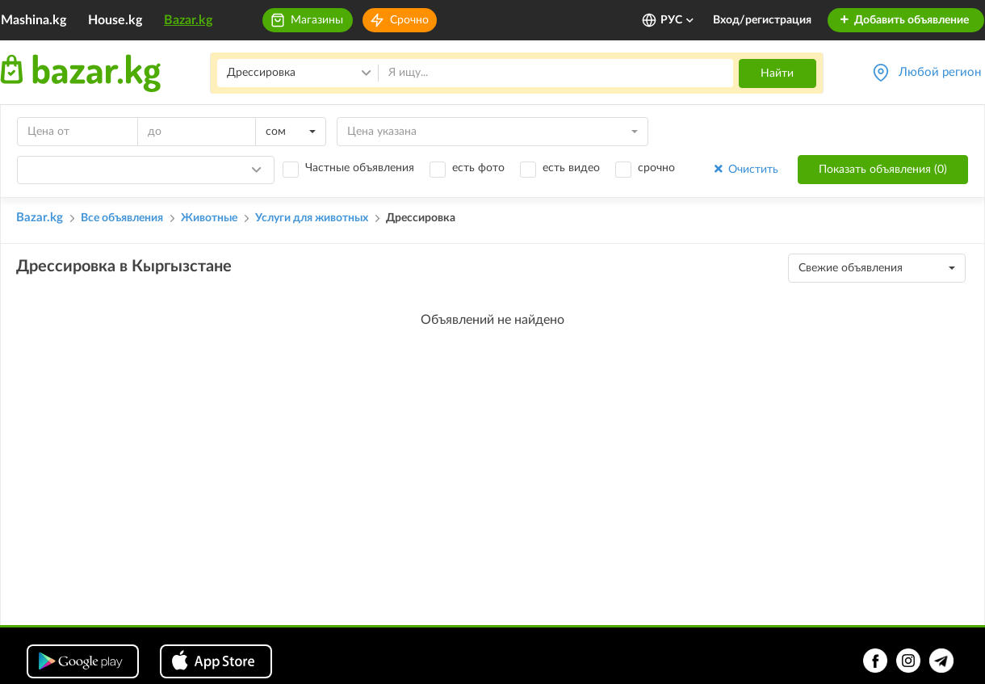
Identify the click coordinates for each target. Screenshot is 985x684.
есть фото (478, 168)
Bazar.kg (188, 20)
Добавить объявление (904, 20)
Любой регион (940, 72)
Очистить (744, 169)
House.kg (115, 20)
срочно (656, 168)
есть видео (571, 168)
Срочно (409, 20)
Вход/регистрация (762, 20)
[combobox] (290, 131)
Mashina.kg (33, 20)
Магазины (317, 20)
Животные (209, 218)
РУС (677, 20)
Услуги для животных (311, 218)
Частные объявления (359, 168)
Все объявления (122, 218)
